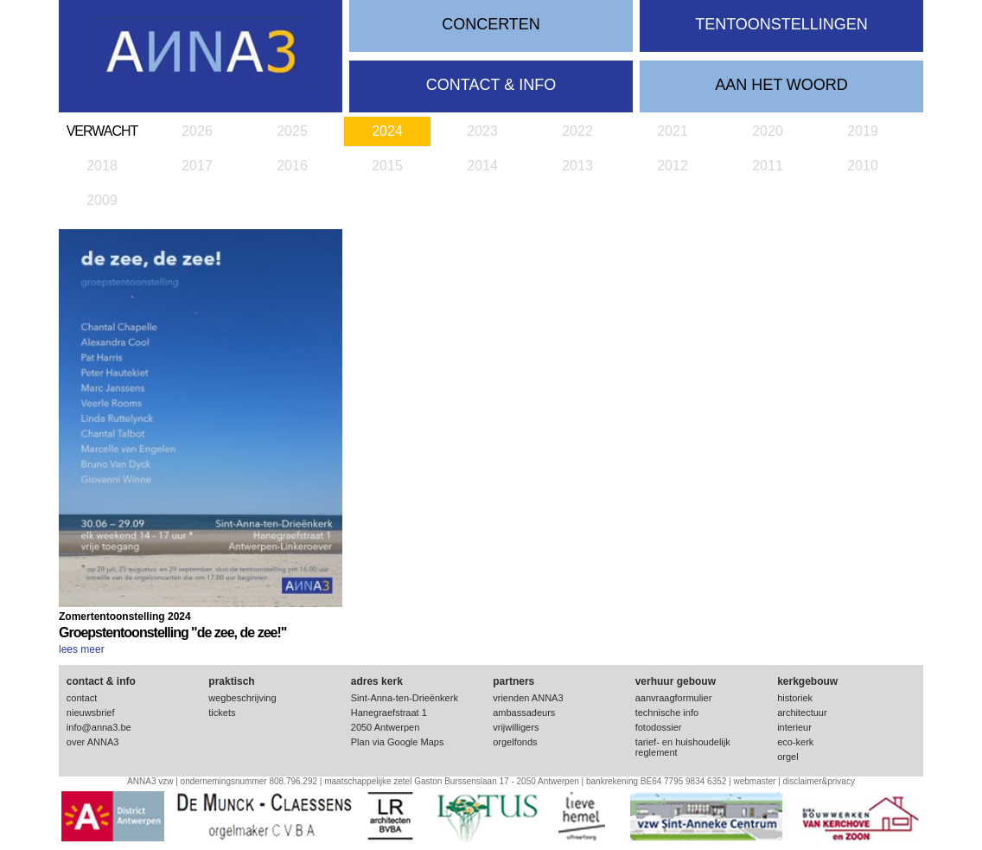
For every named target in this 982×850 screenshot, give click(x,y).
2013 (577, 165)
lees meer (82, 649)
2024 (387, 131)
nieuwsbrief (91, 712)
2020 (767, 131)
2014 (482, 165)
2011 (767, 165)
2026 (197, 131)
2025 (292, 131)
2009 (102, 200)
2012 (672, 165)
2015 (387, 165)
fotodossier (658, 727)
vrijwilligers (516, 727)
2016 (292, 165)
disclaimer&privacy (819, 781)
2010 (862, 165)
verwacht (102, 131)
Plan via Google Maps (397, 742)
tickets (221, 712)
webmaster (754, 781)
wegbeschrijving (242, 698)
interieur (794, 727)
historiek (795, 698)
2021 (672, 131)
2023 (482, 131)
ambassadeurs (524, 712)
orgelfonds (515, 742)
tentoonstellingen (781, 24)
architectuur (801, 712)
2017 (197, 165)
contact (82, 698)
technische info (666, 712)
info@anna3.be (99, 727)
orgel (787, 756)
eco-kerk (795, 742)
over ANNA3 (93, 742)
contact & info (491, 84)
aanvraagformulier (673, 698)
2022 (577, 131)
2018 (102, 165)
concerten (491, 24)
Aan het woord (781, 84)
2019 (862, 131)
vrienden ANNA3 (528, 698)
